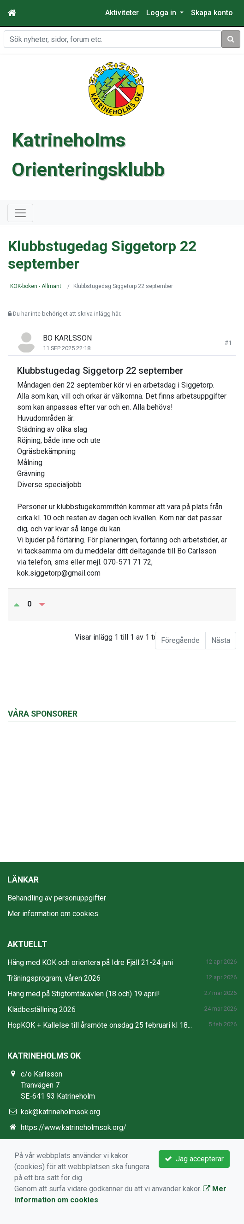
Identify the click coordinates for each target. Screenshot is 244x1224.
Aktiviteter (122, 12)
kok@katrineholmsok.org (60, 1111)
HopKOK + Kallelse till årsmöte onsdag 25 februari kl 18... (99, 1025)
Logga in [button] (162, 12)
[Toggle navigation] (20, 213)
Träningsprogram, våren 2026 (54, 978)
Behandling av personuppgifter (56, 898)
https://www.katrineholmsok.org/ (73, 1127)
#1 (228, 342)
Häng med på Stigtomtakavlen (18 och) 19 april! (83, 993)
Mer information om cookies (52, 913)
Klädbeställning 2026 (41, 1009)
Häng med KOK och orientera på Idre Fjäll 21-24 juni (90, 962)
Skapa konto (212, 12)
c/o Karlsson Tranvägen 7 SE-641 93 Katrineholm (58, 1085)
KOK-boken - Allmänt (35, 286)
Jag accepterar (194, 1158)
